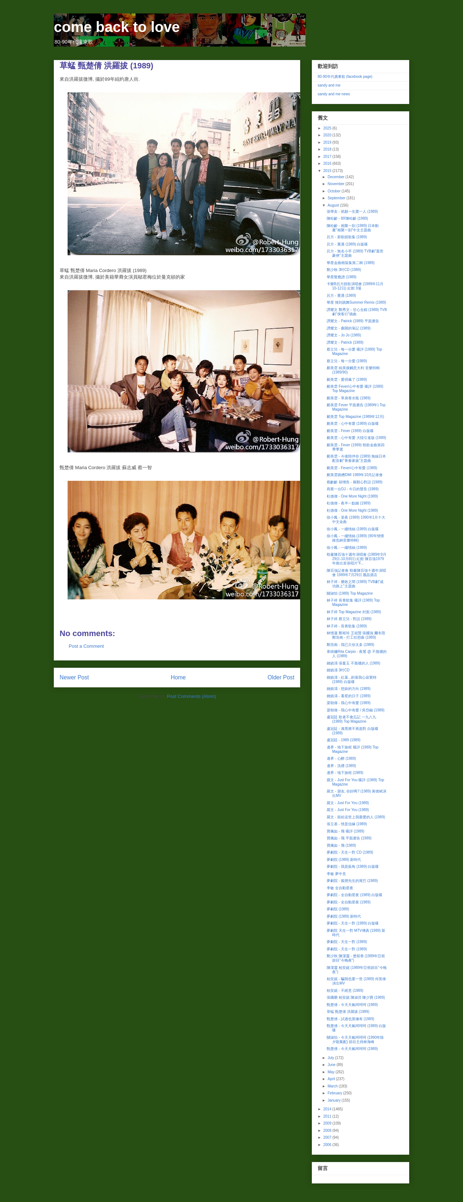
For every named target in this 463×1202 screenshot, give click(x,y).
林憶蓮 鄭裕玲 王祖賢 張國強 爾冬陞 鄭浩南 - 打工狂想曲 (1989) (356, 635)
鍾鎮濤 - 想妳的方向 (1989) (349, 689)
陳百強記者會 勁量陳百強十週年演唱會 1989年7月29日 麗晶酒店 (356, 572)
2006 (327, 1145)
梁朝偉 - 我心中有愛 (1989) (349, 703)
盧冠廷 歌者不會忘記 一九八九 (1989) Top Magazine (351, 719)
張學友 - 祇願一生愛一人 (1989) (352, 211)
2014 (327, 1109)
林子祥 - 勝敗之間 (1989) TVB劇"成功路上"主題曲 (355, 584)
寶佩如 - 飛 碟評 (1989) (345, 831)
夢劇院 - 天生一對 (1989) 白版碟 (353, 923)
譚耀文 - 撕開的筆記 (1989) (349, 328)
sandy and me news (334, 94)
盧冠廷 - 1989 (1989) (344, 740)
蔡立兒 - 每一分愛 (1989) (347, 361)
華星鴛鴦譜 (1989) (342, 277)
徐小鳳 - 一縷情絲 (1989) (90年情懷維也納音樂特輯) (355, 538)
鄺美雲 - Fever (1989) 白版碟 (350, 431)
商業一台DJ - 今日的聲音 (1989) (353, 489)
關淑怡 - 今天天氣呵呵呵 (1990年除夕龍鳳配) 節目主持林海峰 (355, 1039)
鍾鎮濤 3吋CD (338, 670)
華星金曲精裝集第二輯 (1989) (351, 263)
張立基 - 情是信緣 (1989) (347, 824)
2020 (327, 135)
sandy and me (329, 85)
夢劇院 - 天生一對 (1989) (347, 942)
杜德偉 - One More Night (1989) (352, 496)
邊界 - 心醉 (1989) (341, 758)
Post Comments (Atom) (191, 696)
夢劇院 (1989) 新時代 (344, 860)
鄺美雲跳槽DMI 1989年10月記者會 (355, 475)
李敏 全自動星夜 (340, 888)
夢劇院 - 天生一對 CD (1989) (350, 852)
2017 (327, 157)
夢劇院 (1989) (338, 909)
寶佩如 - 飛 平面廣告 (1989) (349, 838)
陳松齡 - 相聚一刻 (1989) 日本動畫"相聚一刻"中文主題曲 (353, 228)
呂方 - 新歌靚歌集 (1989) (347, 237)
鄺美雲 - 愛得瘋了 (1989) (347, 380)
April (331, 1079)
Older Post (280, 677)
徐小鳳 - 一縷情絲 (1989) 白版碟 (353, 529)
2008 (327, 1131)
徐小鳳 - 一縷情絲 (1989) (347, 548)
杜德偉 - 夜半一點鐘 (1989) (349, 503)
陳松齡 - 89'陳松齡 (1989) (347, 218)
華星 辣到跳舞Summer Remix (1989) (356, 302)
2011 (327, 1116)
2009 (327, 1123)
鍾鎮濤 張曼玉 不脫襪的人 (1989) (353, 663)
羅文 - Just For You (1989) (348, 803)
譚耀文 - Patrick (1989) (345, 342)
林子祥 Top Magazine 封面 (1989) (354, 612)
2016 (327, 163)
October (334, 191)
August (333, 205)
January (334, 1100)
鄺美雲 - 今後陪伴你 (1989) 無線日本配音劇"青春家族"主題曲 (356, 458)
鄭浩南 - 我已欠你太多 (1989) (350, 645)
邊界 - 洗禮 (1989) (341, 766)
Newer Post (74, 677)
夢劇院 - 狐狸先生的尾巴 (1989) (352, 881)
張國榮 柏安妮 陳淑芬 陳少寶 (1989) (356, 997)
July (331, 1058)
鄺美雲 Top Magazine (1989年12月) (355, 417)
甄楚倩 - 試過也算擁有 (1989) (350, 1019)
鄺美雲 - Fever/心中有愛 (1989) (352, 468)
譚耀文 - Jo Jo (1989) (344, 335)
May (331, 1072)
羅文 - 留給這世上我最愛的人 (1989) (356, 817)
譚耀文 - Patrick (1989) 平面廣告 (353, 321)
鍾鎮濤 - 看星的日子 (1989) (349, 696)
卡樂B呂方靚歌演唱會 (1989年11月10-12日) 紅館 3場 (355, 286)
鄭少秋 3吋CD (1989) (344, 270)
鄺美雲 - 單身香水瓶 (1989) (349, 398)
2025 (327, 128)
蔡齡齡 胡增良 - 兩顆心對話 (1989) (354, 482)
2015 (327, 171)
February (335, 1093)
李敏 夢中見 (336, 874)
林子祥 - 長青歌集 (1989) (347, 626)
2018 (327, 149)
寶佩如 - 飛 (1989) (341, 845)
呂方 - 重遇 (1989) (341, 295)
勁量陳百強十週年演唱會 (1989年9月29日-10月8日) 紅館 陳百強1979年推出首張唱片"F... (356, 558)
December (336, 177)
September (336, 198)
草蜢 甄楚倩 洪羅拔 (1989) (348, 1012)
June (331, 1065)
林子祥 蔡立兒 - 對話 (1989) (349, 619)
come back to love (117, 27)
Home (178, 677)
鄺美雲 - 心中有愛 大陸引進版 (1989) (356, 438)
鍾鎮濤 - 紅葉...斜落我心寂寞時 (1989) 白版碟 (352, 679)
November (336, 184)
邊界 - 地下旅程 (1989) (345, 773)
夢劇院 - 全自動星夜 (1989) (349, 902)
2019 (327, 142)
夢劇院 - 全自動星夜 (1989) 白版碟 (354, 895)
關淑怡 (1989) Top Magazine (350, 593)
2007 (327, 1137)
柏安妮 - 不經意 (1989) (345, 991)
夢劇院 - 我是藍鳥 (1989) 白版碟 (353, 866)
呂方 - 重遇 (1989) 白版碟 (347, 244)
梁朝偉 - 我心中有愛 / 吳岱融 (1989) (356, 710)
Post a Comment (86, 646)
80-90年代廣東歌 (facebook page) (345, 77)
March (333, 1086)
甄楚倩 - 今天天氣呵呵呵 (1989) (352, 1005)
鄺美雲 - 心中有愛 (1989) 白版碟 (353, 424)
